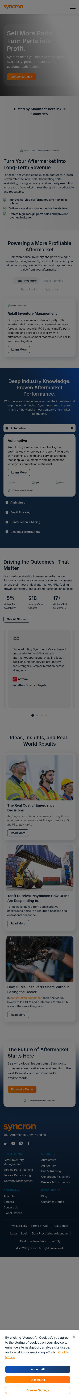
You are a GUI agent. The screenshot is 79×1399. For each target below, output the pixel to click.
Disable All (38, 1380)
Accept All (38, 1369)
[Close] (74, 1336)
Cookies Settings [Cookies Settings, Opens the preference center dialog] (37, 1390)
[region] (39, 1364)
